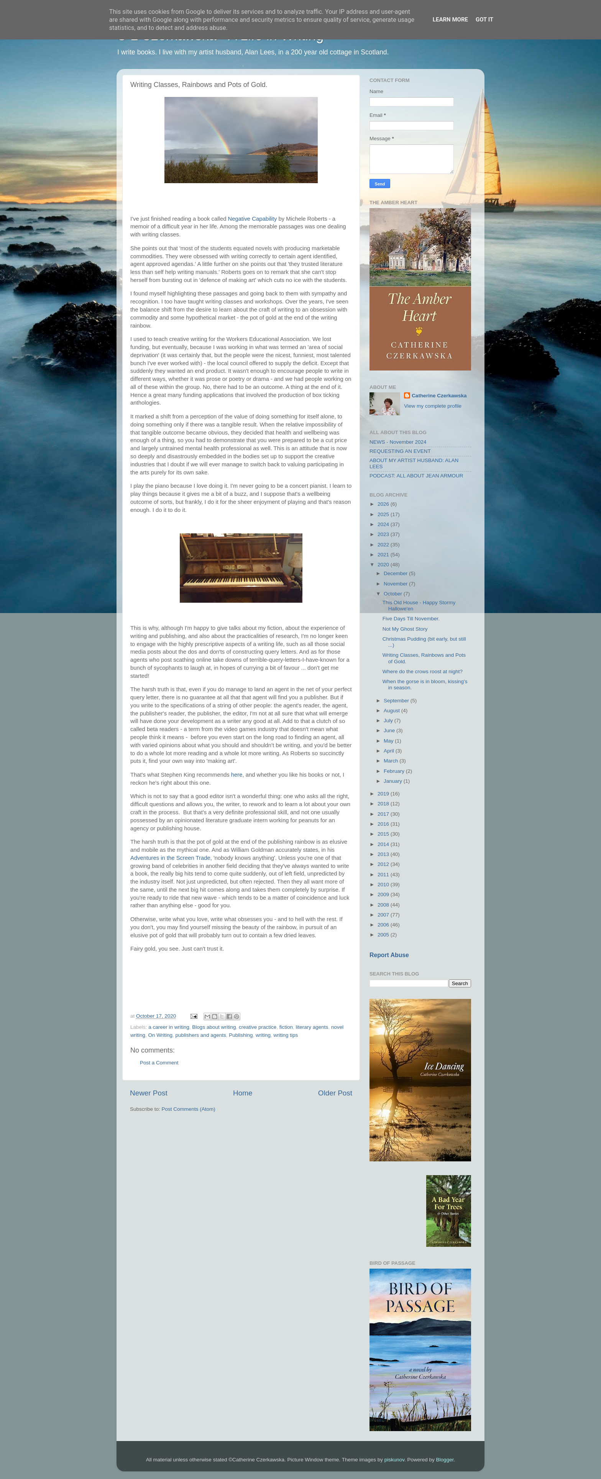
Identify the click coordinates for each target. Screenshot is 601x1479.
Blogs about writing (214, 1027)
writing (263, 1035)
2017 (384, 814)
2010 (384, 884)
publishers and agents (201, 1035)
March (391, 761)
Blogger (445, 1460)
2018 (384, 804)
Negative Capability (252, 219)
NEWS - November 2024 (398, 442)
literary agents (312, 1027)
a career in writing (168, 1027)
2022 (384, 545)
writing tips (286, 1035)
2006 (384, 925)
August (392, 710)
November (396, 584)
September (397, 700)
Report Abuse (389, 955)
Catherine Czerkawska (439, 395)
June (390, 730)
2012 (384, 864)
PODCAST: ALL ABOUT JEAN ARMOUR (416, 476)
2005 (384, 935)
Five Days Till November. (411, 618)
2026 (384, 504)
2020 (384, 564)
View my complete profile (432, 406)
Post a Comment (159, 1063)
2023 (384, 534)
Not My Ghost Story (405, 629)
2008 (384, 905)
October (394, 594)
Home (242, 1093)
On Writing (160, 1035)
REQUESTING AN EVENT (400, 451)
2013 (384, 854)
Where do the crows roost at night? (423, 671)
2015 (384, 834)
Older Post (335, 1093)
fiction (286, 1027)
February (395, 771)
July (389, 720)
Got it (484, 19)
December (396, 573)
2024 (384, 524)
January (394, 781)
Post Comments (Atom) (188, 1109)
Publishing (241, 1035)
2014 (384, 844)
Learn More (450, 19)
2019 (384, 794)
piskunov (394, 1460)
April (390, 751)
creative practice (257, 1027)
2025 (384, 514)
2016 (384, 824)
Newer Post (148, 1093)
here (237, 775)
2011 (384, 874)
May (389, 741)
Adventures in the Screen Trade (170, 858)
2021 (384, 554)
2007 (384, 915)
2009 (384, 894)
